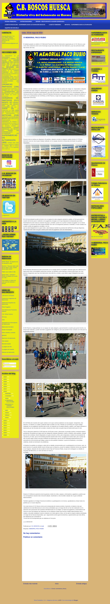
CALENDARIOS (6, 78)
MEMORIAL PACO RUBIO (36, 528)
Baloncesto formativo (8, 327)
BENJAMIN (15, 65)
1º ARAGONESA (7, 55)
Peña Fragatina (6, 307)
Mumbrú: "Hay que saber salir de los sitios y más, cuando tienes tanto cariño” (10, 267)
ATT (11, 64)
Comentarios (7, 366)
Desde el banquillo (7, 329)
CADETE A (14, 69)
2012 (5, 428)
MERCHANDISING (10, 113)
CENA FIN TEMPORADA (10, 79)
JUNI (15, 107)
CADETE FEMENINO (55, 24)
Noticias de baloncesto (8, 352)
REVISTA (16, 129)
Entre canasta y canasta (8, 332)
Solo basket (5, 341)
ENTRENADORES (10, 91)
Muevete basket (6, 344)
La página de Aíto (7, 346)
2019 (5, 384)
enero (7, 417)
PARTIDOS (5, 117)
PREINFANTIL (5, 121)
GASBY (7, 94)
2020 (5, 381)
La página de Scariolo (8, 349)
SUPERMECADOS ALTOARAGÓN (7, 132)
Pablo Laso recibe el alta (8, 272)
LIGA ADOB (15, 110)
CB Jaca (4, 317)
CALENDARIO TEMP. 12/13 (9, 76)
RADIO (15, 123)
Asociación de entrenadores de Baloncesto (9, 323)
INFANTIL (5, 102)
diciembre (8, 393)
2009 (5, 435)
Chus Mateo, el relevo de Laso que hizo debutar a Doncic (9, 282)
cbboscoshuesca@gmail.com (10, 43)
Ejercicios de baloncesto (8, 338)
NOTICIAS (6, 115)
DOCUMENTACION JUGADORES (9, 88)
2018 (5, 386)
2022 (5, 377)
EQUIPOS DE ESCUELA (12, 28)
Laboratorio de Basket (8, 295)
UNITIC (17, 144)
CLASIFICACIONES (7, 81)
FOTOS (16, 93)
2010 (5, 432)
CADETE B (5, 70)
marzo (7, 412)
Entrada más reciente (30, 583)
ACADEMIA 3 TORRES (9, 58)
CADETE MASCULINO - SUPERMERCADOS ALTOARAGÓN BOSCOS (25, 24)
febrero (7, 415)
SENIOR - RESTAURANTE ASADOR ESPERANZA (50, 21)
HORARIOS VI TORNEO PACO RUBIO (9, 406)
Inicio (56, 583)
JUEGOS (13, 105)
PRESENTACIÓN (6, 123)
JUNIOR (5, 108)
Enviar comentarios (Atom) (59, 588)
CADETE (5, 69)
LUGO (59, 600)
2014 (5, 423)
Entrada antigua (81, 583)
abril (6, 410)
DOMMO (4, 90)
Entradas (6, 363)
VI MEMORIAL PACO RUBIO (9, 401)
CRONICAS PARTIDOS (7, 85)
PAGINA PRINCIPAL (11, 21)
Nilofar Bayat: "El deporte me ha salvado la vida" (10, 262)
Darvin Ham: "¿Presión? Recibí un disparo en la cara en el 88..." (9, 276)
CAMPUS (16, 78)
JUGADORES (6, 107)
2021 (5, 379)
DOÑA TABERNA (15, 90)
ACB (3, 319)
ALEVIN (4, 60)
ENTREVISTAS (6, 93)
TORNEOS (10, 144)
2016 (5, 391)
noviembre (8, 396)
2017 (5, 389)
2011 (5, 430)
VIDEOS (6, 146)
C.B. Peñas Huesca (7, 314)
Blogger (76, 600)
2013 (5, 425)
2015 (5, 420)
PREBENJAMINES (6, 120)
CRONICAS (4, 82)
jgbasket (4, 335)
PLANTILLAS (13, 118)
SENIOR (10, 130)
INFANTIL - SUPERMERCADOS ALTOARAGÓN (78, 24)
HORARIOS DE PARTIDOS (10, 99)
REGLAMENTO (5, 124)
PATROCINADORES (26, 21)
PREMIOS (14, 121)
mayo (7, 398)
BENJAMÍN (10, 67)
